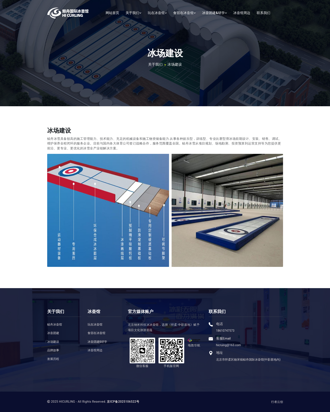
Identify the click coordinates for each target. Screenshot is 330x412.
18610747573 (225, 330)
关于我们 (133, 12)
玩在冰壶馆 (157, 12)
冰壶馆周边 (241, 12)
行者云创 (277, 402)
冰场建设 (174, 64)
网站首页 (112, 12)
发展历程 (53, 359)
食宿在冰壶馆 (184, 12)
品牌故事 (53, 350)
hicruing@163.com (228, 345)
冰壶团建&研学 (214, 12)
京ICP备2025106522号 (123, 401)
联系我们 (263, 12)
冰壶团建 (53, 333)
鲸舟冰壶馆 (54, 324)
